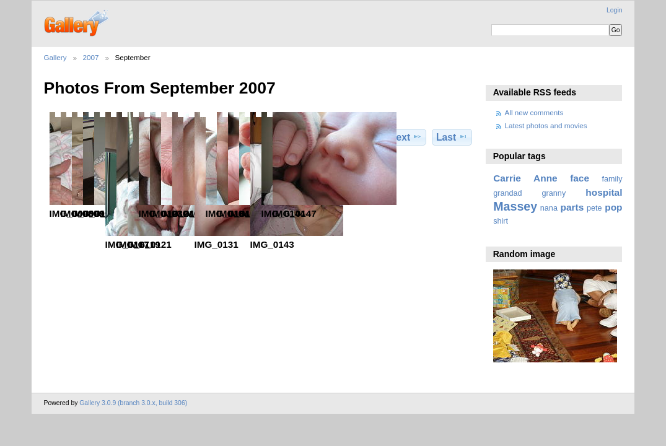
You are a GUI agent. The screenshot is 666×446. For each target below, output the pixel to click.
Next (405, 136)
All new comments (534, 112)
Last (452, 136)
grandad (507, 193)
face (579, 178)
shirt (500, 221)
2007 (91, 57)
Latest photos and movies (546, 125)
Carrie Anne (525, 178)
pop (613, 207)
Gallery (55, 57)
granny (554, 193)
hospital (603, 192)
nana (549, 208)
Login (614, 10)
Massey (515, 206)
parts (572, 207)
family (612, 179)
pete (594, 208)
